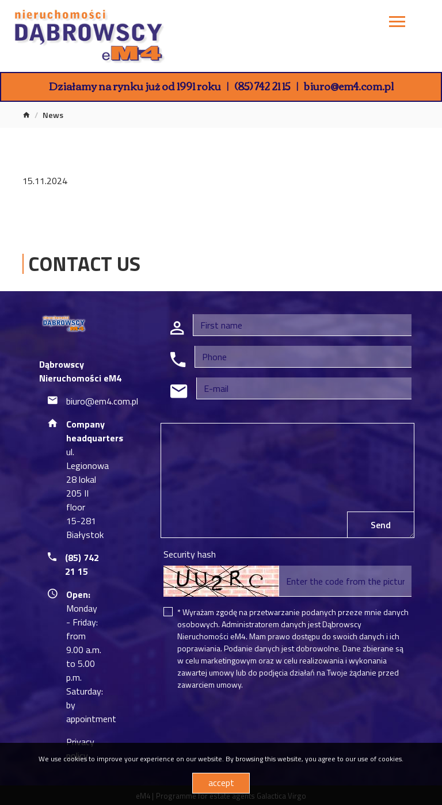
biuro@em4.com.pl (349, 86)
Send (381, 525)
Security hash (189, 554)
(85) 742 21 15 (262, 86)
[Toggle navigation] (397, 23)
